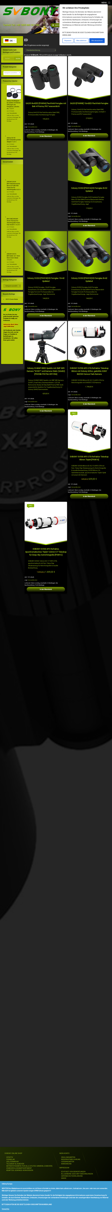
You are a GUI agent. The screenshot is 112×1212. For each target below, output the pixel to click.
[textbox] (12, 72)
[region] (84, 24)
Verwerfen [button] (5, 1209)
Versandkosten (32, 127)
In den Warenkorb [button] (89, 135)
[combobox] (12, 73)
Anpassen (67, 40)
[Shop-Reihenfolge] (40, 50)
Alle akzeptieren (97, 40)
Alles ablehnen (81, 40)
